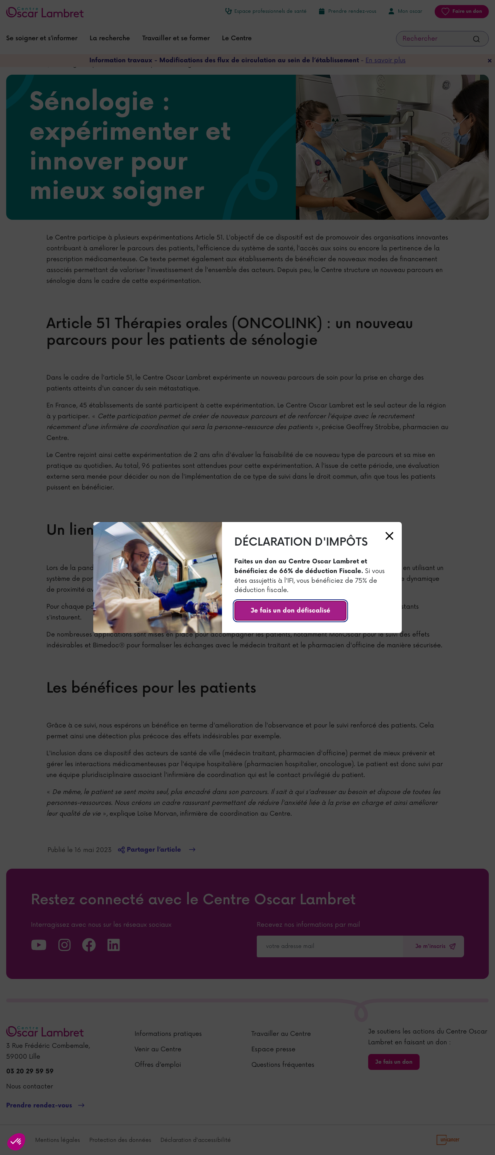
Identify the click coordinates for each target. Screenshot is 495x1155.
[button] (16, 1142)
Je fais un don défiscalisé (290, 610)
